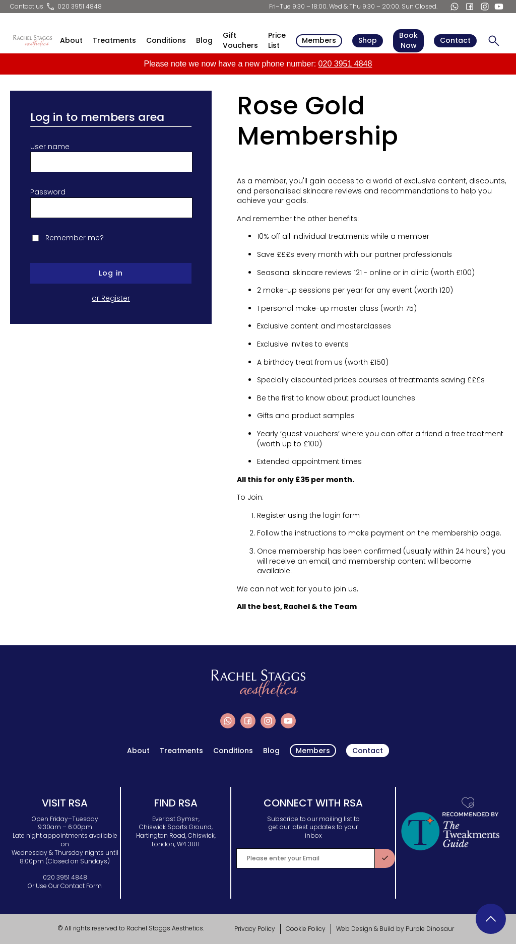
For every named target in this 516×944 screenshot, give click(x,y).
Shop (367, 40)
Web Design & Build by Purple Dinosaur (395, 928)
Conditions (166, 40)
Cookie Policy (306, 928)
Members (319, 40)
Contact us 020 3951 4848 (56, 6)
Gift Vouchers (240, 40)
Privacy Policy (254, 928)
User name (50, 147)
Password (48, 192)
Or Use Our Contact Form (65, 886)
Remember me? (74, 238)
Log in (111, 273)
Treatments (114, 40)
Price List (277, 40)
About (71, 40)
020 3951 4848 (345, 63)
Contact (455, 40)
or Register (111, 298)
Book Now (408, 40)
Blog (204, 40)
